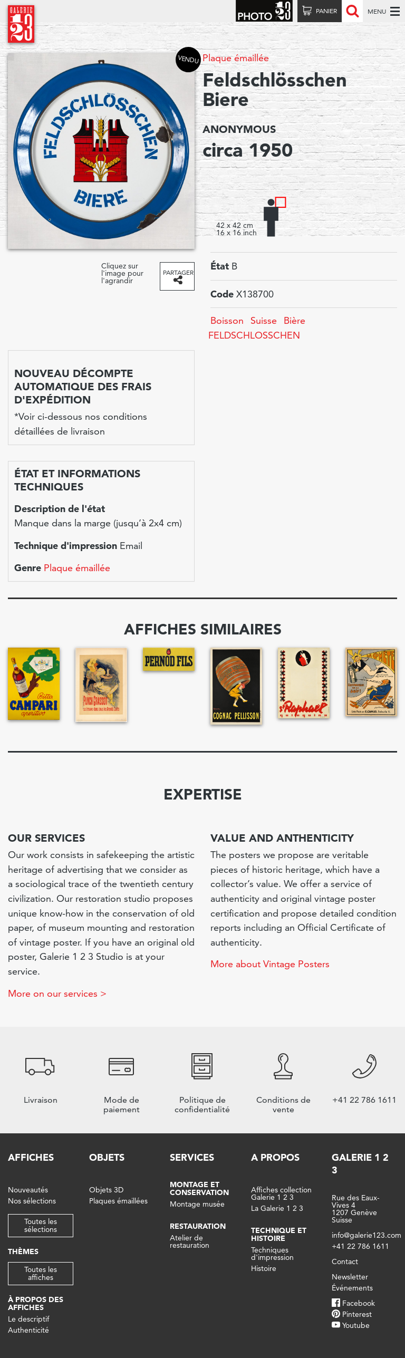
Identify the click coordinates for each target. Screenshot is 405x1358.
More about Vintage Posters (270, 964)
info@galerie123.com (366, 1235)
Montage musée (197, 1204)
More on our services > (57, 993)
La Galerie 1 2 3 (277, 1208)
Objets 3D (106, 1190)
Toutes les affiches (40, 1273)
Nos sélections (32, 1201)
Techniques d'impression (272, 1253)
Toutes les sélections (40, 1225)
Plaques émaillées (118, 1201)
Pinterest (357, 1314)
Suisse (263, 320)
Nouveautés (28, 1190)
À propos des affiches (35, 1303)
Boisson (227, 320)
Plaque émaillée (235, 58)
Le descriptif (28, 1319)
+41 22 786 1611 (360, 1246)
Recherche (352, 11)
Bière (294, 320)
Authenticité (28, 1330)
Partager (178, 272)
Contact (345, 1261)
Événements (352, 1288)
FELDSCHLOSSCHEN (254, 335)
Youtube (356, 1325)
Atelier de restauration (189, 1241)
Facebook (358, 1303)
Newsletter (350, 1277)
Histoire (263, 1268)
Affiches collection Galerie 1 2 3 (281, 1193)
